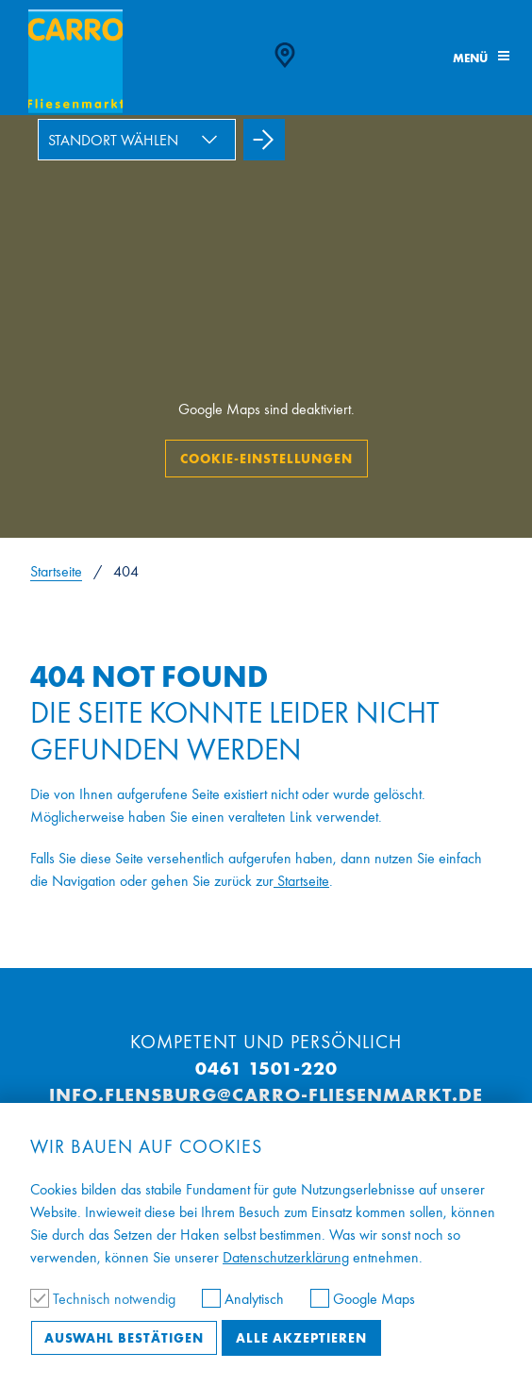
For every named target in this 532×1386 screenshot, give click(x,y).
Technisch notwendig (104, 1299)
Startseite (56, 571)
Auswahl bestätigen (124, 1337)
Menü (481, 58)
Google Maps (362, 1299)
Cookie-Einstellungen (266, 458)
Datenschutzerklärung (286, 1257)
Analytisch (245, 1299)
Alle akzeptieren (301, 1337)
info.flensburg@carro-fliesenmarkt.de (266, 1094)
